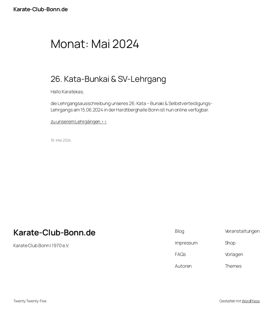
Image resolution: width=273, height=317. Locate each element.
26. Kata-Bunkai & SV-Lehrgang (108, 78)
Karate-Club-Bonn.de (40, 9)
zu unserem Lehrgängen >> (79, 121)
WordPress (251, 300)
